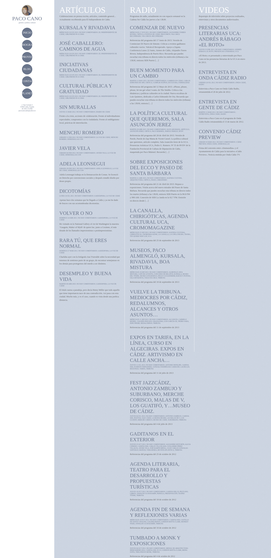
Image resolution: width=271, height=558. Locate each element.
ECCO (159, 550)
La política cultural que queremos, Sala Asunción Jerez (158, 118)
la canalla (163, 234)
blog (27, 69)
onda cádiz (241, 83)
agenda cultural (177, 232)
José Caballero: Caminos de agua (82, 46)
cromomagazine (149, 234)
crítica (140, 34)
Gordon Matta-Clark (170, 522)
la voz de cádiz (103, 137)
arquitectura (136, 180)
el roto (210, 51)
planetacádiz (32, 93)
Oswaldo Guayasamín (146, 493)
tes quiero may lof (138, 236)
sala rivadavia (137, 278)
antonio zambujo (173, 416)
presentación (171, 493)
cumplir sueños (160, 83)
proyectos (30, 56)
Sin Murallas (77, 107)
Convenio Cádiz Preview (220, 134)
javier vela (101, 153)
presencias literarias (224, 51)
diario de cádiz (103, 112)
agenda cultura (174, 178)
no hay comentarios (88, 32)
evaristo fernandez (143, 367)
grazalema (158, 321)
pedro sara (183, 321)
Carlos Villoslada (157, 446)
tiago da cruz (150, 278)
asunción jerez (137, 131)
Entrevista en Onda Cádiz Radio (222, 75)
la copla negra (177, 234)
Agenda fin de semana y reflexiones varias (160, 512)
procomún (165, 34)
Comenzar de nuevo (157, 27)
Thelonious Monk (143, 552)
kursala (178, 274)
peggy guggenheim (166, 276)
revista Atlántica (166, 450)
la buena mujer (159, 418)
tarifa (142, 369)
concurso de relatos (163, 274)
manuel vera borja (148, 450)
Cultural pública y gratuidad (85, 88)
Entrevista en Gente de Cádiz (219, 104)
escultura (173, 83)
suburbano (173, 420)
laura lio (185, 367)
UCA (149, 236)
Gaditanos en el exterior (152, 436)
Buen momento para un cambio (157, 73)
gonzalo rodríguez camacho (166, 367)
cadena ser (143, 446)
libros (133, 493)
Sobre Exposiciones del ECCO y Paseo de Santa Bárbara (156, 167)
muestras (134, 369)
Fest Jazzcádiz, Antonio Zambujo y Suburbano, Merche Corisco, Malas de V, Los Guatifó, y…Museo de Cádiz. (160, 397)
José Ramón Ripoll (158, 448)
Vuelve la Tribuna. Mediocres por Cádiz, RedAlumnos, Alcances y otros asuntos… (158, 303)
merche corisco (145, 420)
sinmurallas (224, 144)
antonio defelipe (173, 365)
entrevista (204, 114)
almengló (173, 272)
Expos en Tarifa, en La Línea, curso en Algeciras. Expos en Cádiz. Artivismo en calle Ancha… (159, 349)
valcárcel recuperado (152, 36)
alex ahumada (173, 129)
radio (201, 84)
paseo (153, 180)
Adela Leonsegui (82, 163)
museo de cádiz (160, 420)
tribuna (161, 278)
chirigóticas (136, 234)
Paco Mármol (158, 131)
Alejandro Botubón (175, 444)
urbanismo (162, 180)
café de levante (145, 274)
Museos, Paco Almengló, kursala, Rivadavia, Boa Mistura (157, 258)
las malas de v (173, 418)
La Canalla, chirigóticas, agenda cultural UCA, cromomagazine (159, 219)
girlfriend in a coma (74, 34)
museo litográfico (148, 276)
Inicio (27, 32)
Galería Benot (153, 522)
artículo (185, 129)
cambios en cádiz (175, 81)
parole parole (171, 131)
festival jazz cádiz (142, 418)
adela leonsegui (103, 168)
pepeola (160, 493)
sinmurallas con (75, 139)
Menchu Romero (81, 132)
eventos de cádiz (152, 34)
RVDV (181, 131)
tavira (187, 234)
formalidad (184, 83)
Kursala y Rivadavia (87, 27)
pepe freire (135, 323)
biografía (29, 44)
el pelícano (182, 492)
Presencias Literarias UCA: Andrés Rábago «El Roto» (220, 36)
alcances (173, 319)
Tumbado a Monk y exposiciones (155, 540)
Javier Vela (74, 148)
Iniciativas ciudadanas (75, 67)
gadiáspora (99, 196)
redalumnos (146, 323)
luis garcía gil (170, 321)
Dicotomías (75, 191)
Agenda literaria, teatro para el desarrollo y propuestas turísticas (154, 475)
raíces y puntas (183, 276)
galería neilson (144, 321)
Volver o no (75, 213)
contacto (29, 81)
